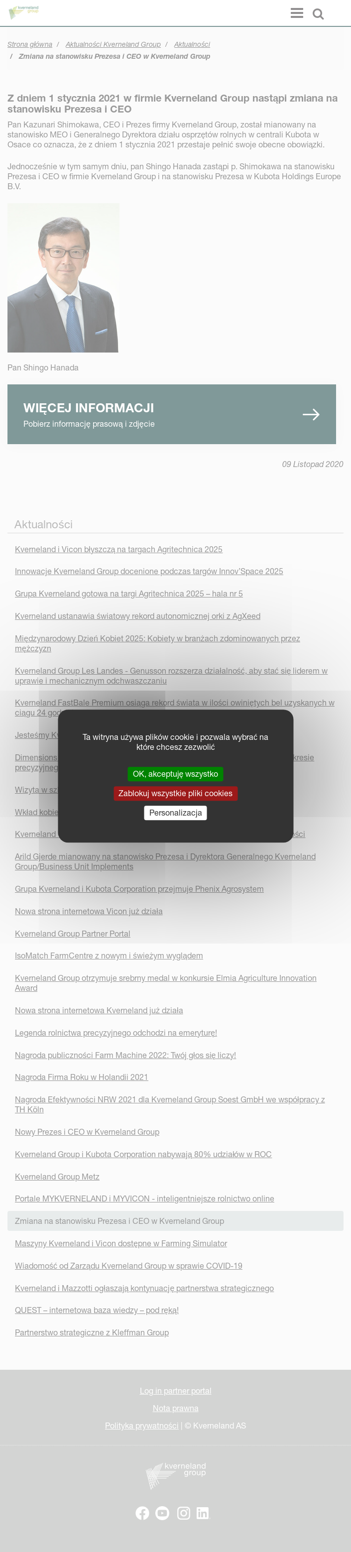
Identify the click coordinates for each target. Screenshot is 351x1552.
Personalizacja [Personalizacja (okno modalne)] (175, 813)
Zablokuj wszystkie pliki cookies (175, 793)
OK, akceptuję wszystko (176, 774)
